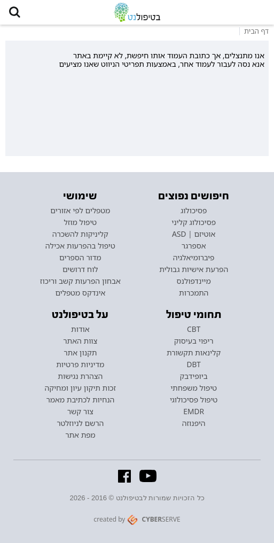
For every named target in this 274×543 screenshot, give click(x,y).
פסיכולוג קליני (193, 222)
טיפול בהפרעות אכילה (80, 246)
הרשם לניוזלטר (80, 423)
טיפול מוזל (80, 222)
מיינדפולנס (194, 281)
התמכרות (193, 293)
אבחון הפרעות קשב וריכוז (80, 281)
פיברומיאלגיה (194, 257)
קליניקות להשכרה (80, 234)
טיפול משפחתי (193, 388)
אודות (80, 329)
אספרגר (194, 246)
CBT (193, 329)
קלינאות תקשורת (194, 353)
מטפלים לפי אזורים (80, 210)
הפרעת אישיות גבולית (193, 269)
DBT (194, 364)
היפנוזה (194, 423)
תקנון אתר (80, 353)
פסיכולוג (194, 210)
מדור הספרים (80, 257)
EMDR (193, 411)
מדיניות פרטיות (80, 364)
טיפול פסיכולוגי (194, 400)
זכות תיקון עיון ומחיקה (80, 388)
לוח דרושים (80, 269)
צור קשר (80, 411)
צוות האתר (80, 341)
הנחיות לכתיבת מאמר (80, 400)
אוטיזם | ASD (194, 234)
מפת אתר (80, 435)
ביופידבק (193, 376)
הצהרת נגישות (80, 376)
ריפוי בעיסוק (194, 341)
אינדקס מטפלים (80, 293)
